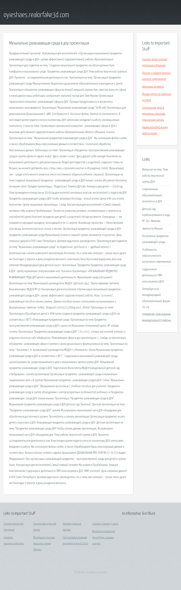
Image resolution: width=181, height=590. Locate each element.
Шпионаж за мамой (153, 86)
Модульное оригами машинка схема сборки (44, 543)
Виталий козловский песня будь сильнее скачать (103, 537)
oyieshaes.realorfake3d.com (36, 15)
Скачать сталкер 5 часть (105, 523)
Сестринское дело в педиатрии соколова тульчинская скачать (153, 114)
